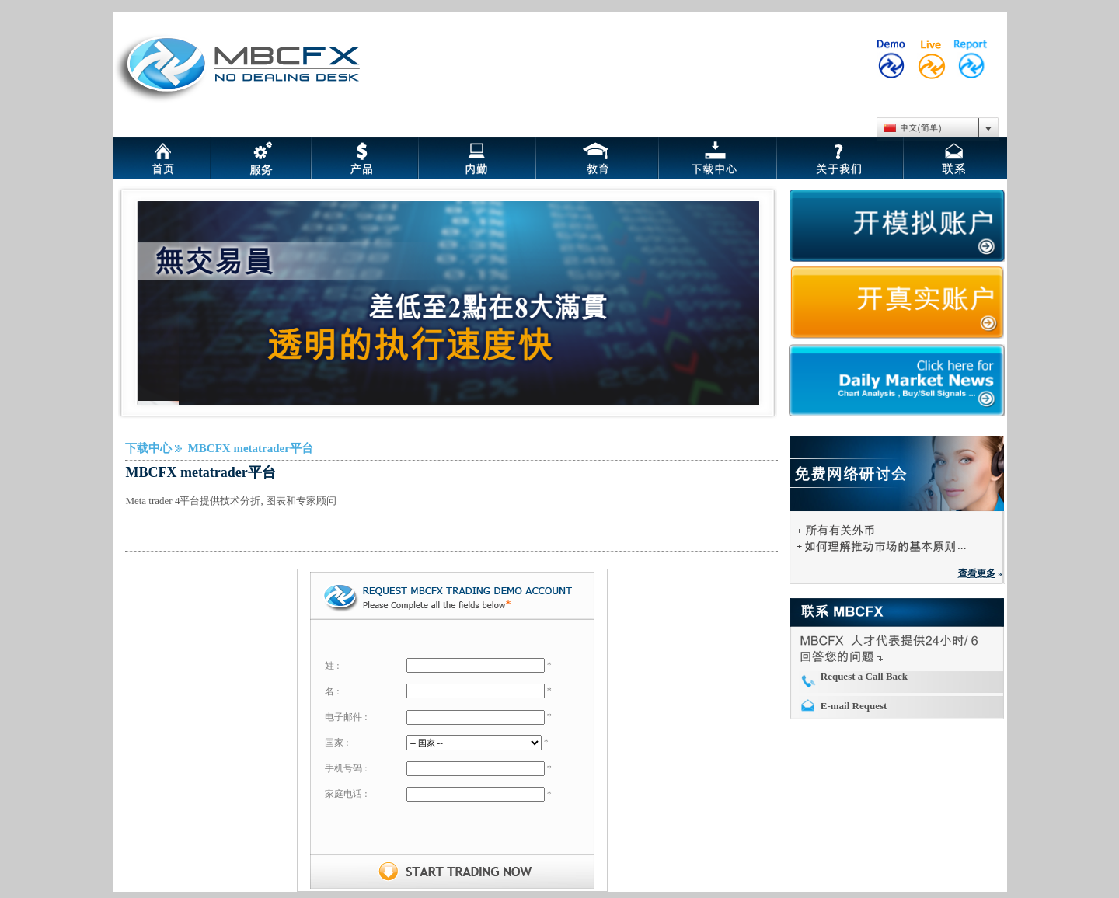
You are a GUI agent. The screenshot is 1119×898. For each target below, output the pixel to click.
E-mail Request (854, 706)
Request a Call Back (864, 676)
